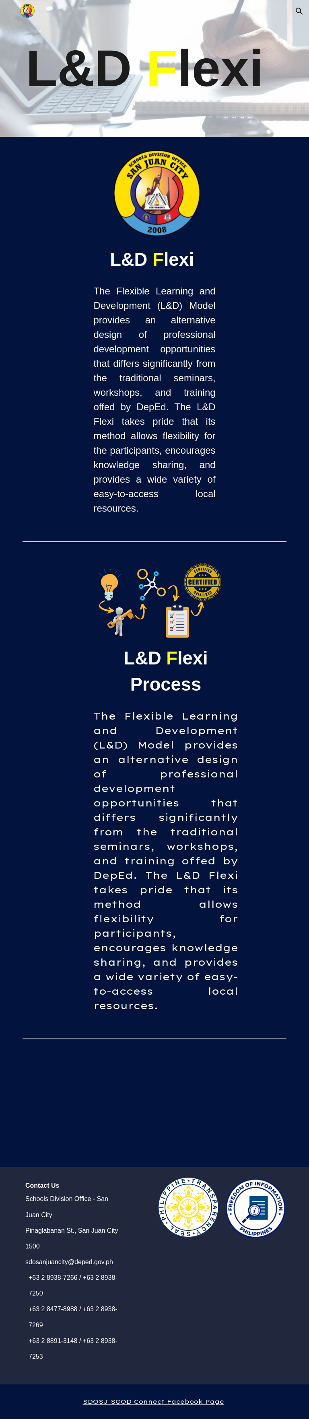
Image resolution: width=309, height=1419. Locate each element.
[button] (299, 11)
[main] (154, 68)
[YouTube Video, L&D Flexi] (165, 1105)
